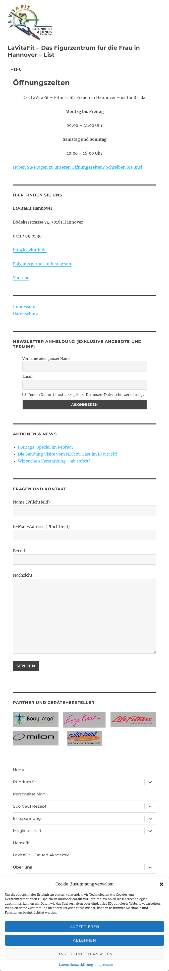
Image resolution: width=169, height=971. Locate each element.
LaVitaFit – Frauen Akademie (41, 855)
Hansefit (21, 842)
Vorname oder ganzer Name (46, 358)
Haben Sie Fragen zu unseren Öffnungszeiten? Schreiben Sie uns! (77, 167)
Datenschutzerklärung (76, 965)
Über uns (22, 867)
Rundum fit (24, 782)
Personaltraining (29, 794)
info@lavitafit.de (30, 249)
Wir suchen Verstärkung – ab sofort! (54, 461)
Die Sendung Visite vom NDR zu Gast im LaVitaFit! (67, 454)
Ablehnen (84, 940)
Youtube (21, 277)
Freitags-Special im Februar (45, 447)
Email (27, 376)
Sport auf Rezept (30, 806)
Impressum (104, 965)
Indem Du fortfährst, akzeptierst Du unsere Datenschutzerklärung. (83, 394)
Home (19, 769)
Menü (15, 69)
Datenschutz (25, 313)
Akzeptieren (84, 926)
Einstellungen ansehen (84, 954)
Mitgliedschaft (27, 830)
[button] (161, 884)
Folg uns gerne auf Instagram (42, 263)
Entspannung (27, 818)
